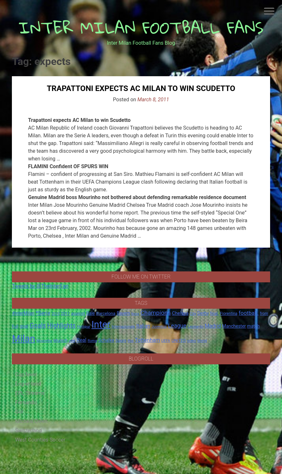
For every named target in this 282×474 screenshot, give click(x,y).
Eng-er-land (28, 384)
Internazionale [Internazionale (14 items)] (123, 326)
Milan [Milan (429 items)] (23, 338)
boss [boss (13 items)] (135, 314)
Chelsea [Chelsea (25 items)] (180, 313)
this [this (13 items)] (130, 341)
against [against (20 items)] (78, 313)
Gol (19, 412)
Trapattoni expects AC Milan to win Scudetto (141, 88)
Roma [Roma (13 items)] (92, 341)
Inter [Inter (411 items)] (100, 324)
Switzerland (28, 430)
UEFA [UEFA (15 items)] (165, 340)
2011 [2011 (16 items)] (65, 313)
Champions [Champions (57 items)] (156, 312)
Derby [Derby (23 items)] (203, 313)
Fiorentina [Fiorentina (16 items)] (228, 313)
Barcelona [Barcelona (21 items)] (105, 313)
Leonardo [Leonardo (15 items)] (196, 326)
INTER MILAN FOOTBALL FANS (141, 27)
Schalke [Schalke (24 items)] (106, 340)
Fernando (26, 402)
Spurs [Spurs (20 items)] (120, 340)
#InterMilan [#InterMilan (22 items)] (23, 313)
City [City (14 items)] (193, 313)
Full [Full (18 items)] (15, 326)
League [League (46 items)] (177, 326)
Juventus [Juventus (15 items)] (159, 326)
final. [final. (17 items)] (214, 313)
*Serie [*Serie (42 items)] (43, 313)
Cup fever (26, 374)
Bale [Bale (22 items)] (90, 313)
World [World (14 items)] (202, 340)
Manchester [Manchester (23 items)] (234, 326)
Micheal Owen (31, 421)
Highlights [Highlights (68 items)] (61, 325)
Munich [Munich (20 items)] (60, 340)
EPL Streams (29, 393)
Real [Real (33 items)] (81, 340)
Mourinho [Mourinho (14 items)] (44, 340)
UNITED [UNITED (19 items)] (178, 340)
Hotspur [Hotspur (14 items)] (83, 326)
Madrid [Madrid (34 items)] (213, 326)
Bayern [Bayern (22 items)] (123, 313)
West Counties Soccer (40, 440)
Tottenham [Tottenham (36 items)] (147, 340)
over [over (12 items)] (72, 341)
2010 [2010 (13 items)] (55, 314)
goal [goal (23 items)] (24, 326)
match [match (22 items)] (253, 326)
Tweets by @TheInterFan (40, 286)
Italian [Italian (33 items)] (143, 326)
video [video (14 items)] (191, 340)
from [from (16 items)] (264, 313)
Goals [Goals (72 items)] (38, 325)
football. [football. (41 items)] (249, 313)
